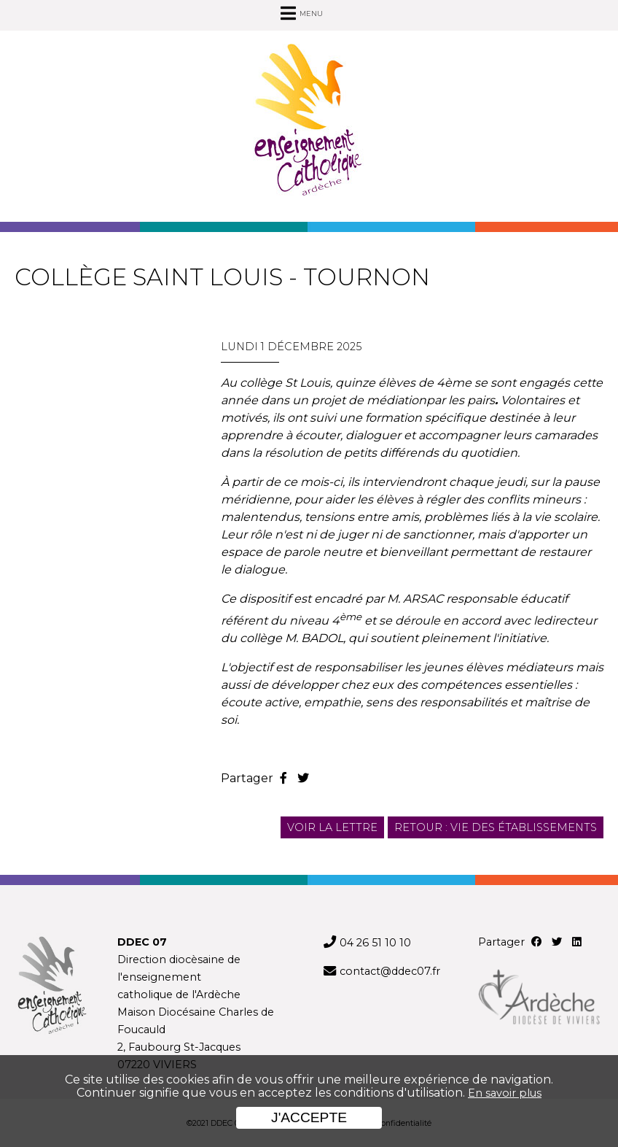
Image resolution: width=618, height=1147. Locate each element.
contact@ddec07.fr (390, 971)
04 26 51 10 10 (375, 942)
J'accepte (309, 1117)
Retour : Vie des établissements (495, 827)
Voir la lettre (332, 827)
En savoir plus (504, 1093)
